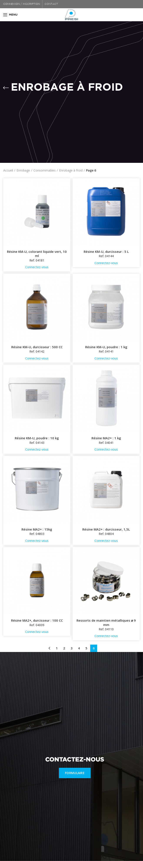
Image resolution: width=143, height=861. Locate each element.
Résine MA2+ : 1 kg (106, 438)
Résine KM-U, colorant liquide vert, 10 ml (37, 254)
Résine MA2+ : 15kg (37, 529)
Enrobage (23, 170)
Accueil (8, 170)
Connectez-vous (37, 267)
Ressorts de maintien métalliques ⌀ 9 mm (106, 622)
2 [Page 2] (64, 648)
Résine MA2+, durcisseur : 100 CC (37, 620)
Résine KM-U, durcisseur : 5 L (106, 252)
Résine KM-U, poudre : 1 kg (106, 347)
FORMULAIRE (75, 773)
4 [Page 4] (79, 648)
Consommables (44, 170)
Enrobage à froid (71, 170)
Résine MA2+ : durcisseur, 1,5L (106, 529)
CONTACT (51, 4)
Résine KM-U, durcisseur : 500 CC (37, 347)
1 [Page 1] (57, 648)
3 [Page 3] (71, 648)
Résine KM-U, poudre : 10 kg (37, 438)
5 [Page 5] (86, 648)
